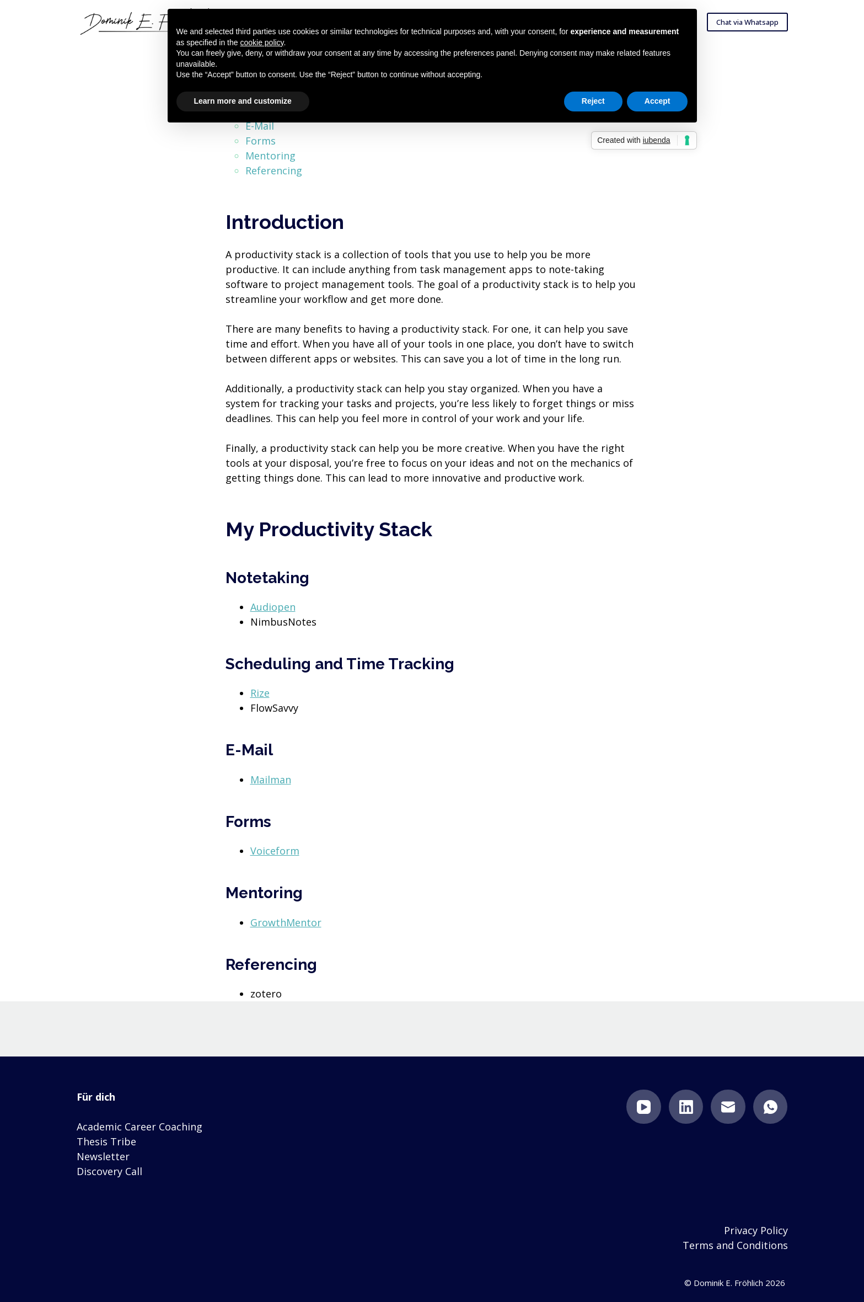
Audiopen (273, 606)
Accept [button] (657, 101)
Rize (260, 693)
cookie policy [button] (261, 42)
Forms (260, 140)
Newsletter (103, 1156)
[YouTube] (643, 1107)
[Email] (728, 1107)
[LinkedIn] (686, 1107)
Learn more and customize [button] (243, 101)
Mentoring (270, 155)
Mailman (270, 779)
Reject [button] (593, 101)
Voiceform (274, 850)
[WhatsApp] (770, 1107)
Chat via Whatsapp (747, 22)
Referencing (273, 170)
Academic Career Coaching (139, 1126)
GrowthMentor (285, 922)
